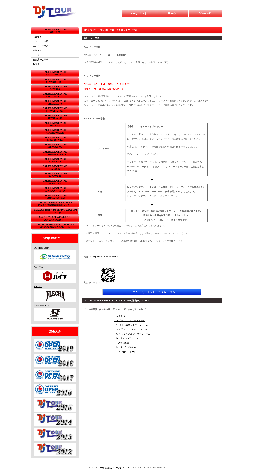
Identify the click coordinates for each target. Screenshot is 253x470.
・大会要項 (119, 316)
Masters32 (205, 13)
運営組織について (54, 238)
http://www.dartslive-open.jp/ (106, 257)
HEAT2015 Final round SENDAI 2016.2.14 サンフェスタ (55, 211)
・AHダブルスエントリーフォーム (131, 325)
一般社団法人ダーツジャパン (114, 468)
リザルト (37, 50)
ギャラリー (38, 55)
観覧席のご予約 (40, 59)
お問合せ (37, 64)
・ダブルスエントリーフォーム (129, 320)
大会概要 (37, 36)
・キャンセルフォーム (125, 351)
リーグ (172, 13)
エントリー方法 (40, 41)
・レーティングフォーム (126, 338)
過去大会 (55, 331)
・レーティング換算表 (125, 347)
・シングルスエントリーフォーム (130, 329)
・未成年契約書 (121, 343)
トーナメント (138, 13)
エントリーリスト (42, 46)
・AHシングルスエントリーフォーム (132, 334)
